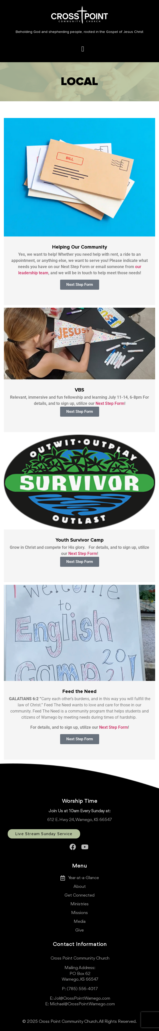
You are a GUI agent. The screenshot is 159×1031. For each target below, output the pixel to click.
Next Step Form (110, 403)
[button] (82, 48)
